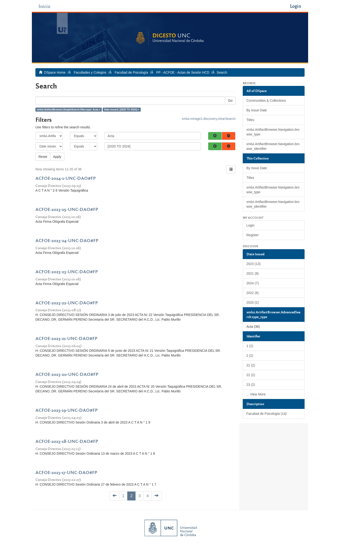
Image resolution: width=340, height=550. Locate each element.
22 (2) (250, 375)
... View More (256, 394)
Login (250, 225)
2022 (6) (252, 293)
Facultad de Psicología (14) (266, 414)
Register (252, 235)
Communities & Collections (266, 100)
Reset (42, 157)
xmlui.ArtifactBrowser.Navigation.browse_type (273, 132)
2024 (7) (252, 283)
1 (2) (249, 346)
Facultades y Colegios (90, 72)
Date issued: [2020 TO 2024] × (121, 109)
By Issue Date (256, 110)
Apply (57, 157)
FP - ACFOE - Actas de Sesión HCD (182, 72)
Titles (250, 120)
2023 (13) (253, 264)
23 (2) (250, 384)
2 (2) (249, 355)
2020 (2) (252, 302)
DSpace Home (55, 72)
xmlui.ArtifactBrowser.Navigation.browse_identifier (273, 146)
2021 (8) (252, 273)
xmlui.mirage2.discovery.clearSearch (209, 119)
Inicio (44, 6)
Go (230, 100)
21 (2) (250, 365)
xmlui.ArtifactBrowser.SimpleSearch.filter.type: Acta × (68, 109)
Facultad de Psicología (131, 72)
